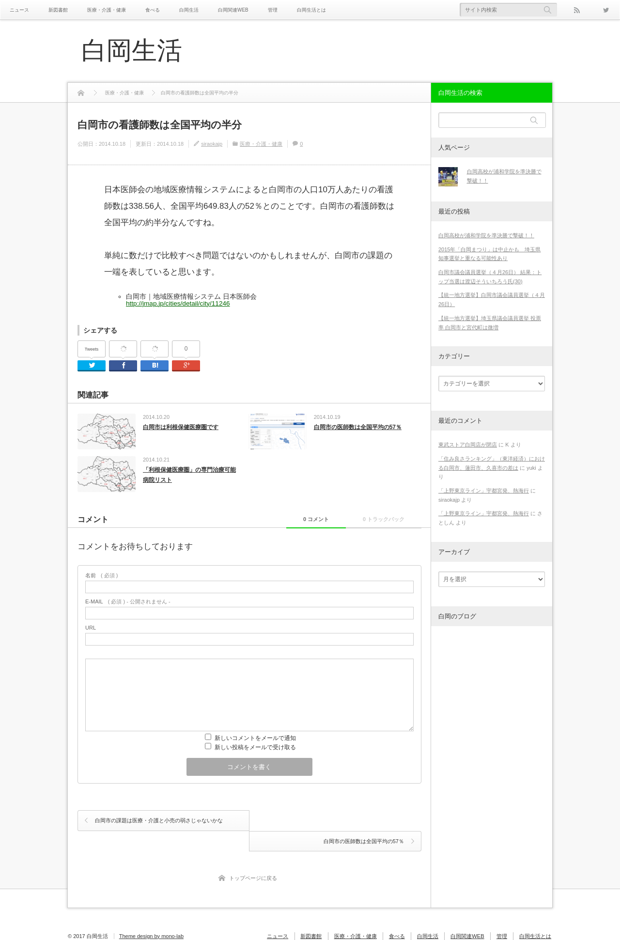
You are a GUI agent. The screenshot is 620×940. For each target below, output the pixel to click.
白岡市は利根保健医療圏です (180, 427)
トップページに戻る (253, 859)
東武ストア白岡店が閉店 (467, 444)
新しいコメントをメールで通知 (255, 739)
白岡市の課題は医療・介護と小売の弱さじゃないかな (159, 822)
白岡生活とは (311, 10)
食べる (152, 10)
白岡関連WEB (233, 10)
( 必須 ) (101, 577)
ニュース (19, 10)
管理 (273, 10)
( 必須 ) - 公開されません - (127, 603)
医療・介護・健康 (106, 10)
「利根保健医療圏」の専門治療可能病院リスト (189, 475)
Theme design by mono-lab (151, 917)
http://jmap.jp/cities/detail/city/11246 (178, 303)
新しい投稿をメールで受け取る (255, 748)
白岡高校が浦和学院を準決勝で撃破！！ (486, 235)
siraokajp (211, 144)
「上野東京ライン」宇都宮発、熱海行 (483, 490)
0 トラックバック (381, 520)
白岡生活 (189, 10)
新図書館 (58, 10)
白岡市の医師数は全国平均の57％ (358, 427)
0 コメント (309, 520)
